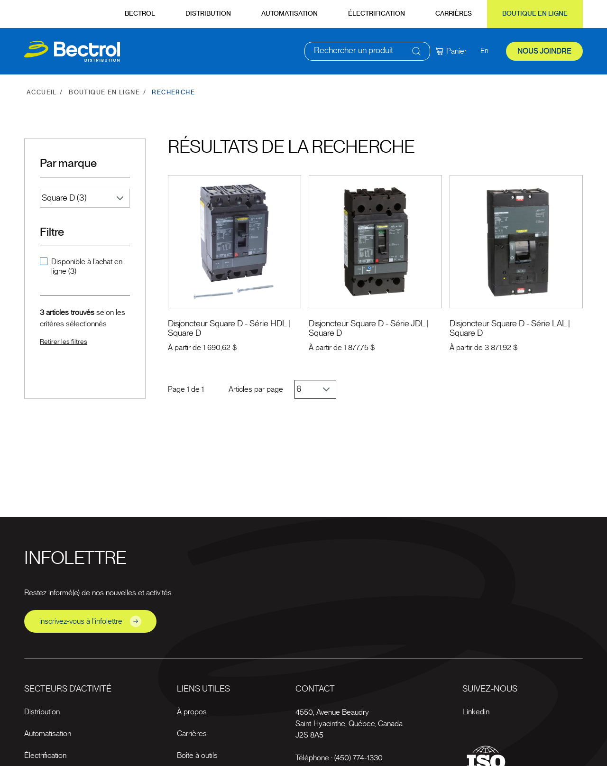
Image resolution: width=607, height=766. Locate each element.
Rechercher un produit (353, 52)
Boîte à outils (197, 755)
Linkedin (475, 712)
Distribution (208, 13)
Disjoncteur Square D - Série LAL (508, 324)
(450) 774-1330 (358, 758)
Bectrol (140, 13)
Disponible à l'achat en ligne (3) (86, 266)
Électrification (376, 13)
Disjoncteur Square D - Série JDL (367, 324)
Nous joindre (544, 52)
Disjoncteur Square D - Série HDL (227, 324)
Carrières (453, 13)
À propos (192, 712)
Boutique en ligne (535, 13)
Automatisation (289, 13)
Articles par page (256, 389)
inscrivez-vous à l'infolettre (90, 621)
